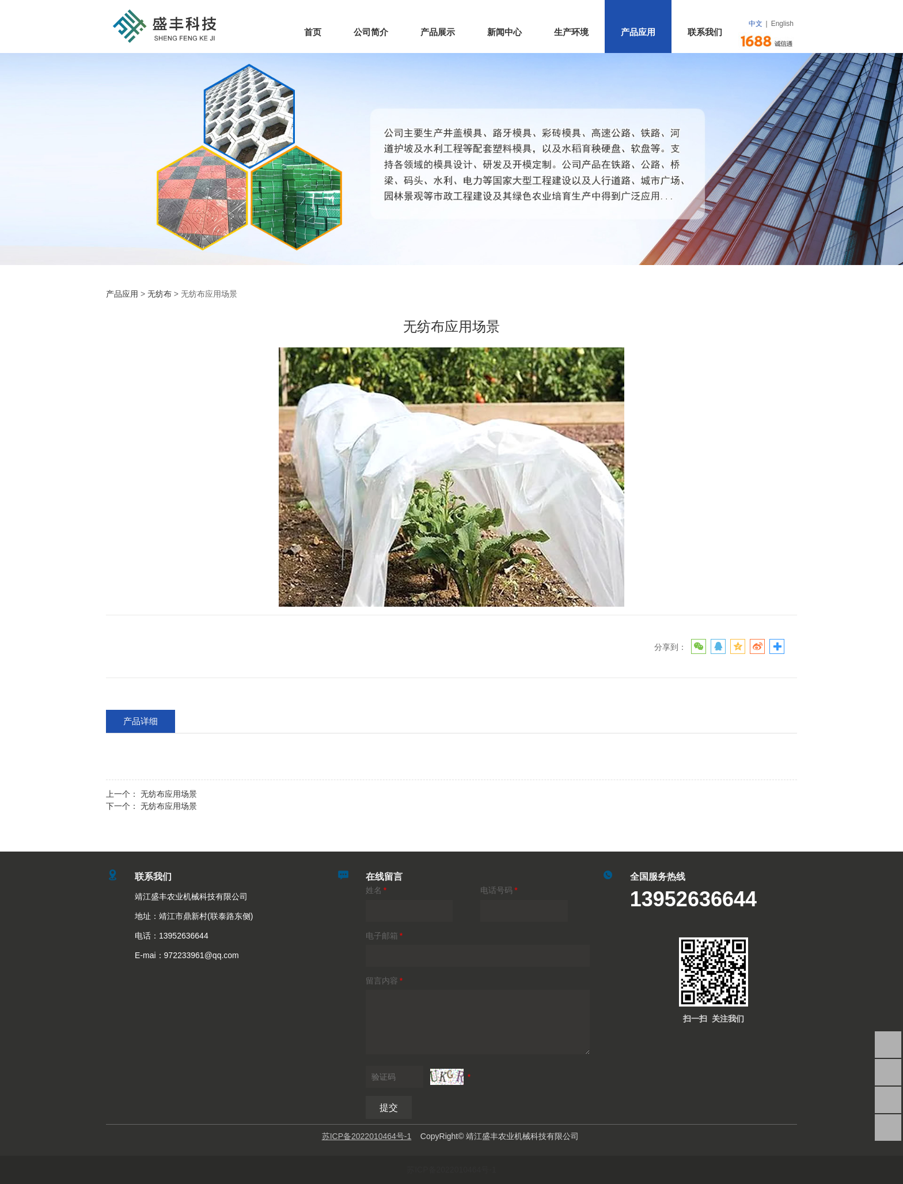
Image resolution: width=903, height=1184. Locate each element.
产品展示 (437, 32)
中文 (755, 24)
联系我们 (705, 32)
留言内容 (385, 980)
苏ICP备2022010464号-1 (451, 1169)
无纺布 (159, 293)
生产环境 (571, 32)
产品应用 (638, 32)
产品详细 (140, 721)
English (782, 24)
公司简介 (371, 32)
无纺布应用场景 (169, 794)
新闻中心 (504, 32)
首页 (312, 32)
